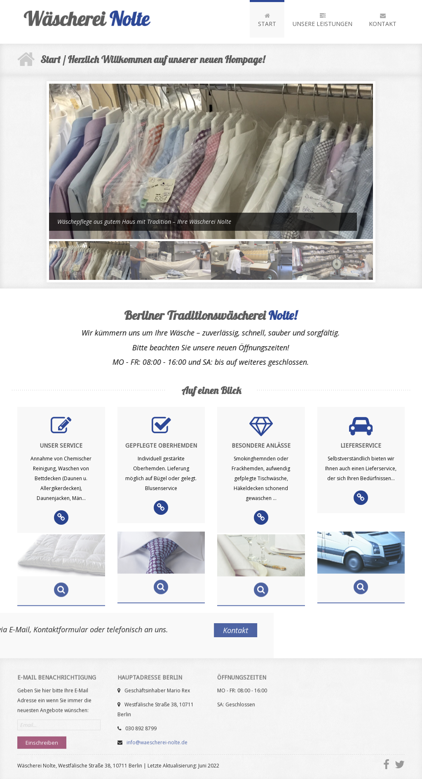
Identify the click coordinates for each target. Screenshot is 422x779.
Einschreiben (42, 739)
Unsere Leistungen (322, 20)
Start (267, 20)
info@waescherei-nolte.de (156, 738)
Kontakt (382, 20)
